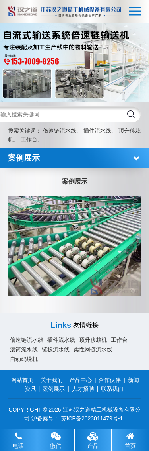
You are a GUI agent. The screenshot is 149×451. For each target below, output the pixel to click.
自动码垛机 (24, 359)
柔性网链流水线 (93, 349)
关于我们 (52, 380)
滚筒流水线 (24, 349)
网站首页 (22, 380)
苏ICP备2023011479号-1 (92, 418)
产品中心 (81, 380)
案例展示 (54, 389)
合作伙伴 (110, 380)
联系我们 (112, 389)
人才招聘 (83, 389)
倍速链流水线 (59, 130)
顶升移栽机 (93, 340)
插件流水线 (97, 130)
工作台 (29, 139)
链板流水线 (56, 349)
